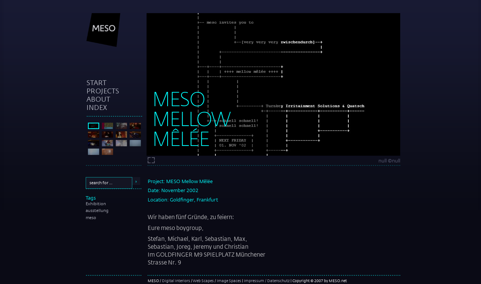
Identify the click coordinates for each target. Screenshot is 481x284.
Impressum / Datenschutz (267, 280)
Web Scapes (203, 280)
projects (102, 91)
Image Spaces (229, 280)
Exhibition (96, 204)
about (98, 99)
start (96, 82)
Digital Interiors (176, 280)
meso (91, 218)
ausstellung (97, 210)
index (96, 107)
